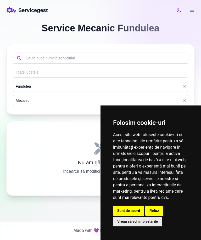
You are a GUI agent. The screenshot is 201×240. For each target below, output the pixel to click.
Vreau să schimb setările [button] (137, 221)
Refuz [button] (154, 211)
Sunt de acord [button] (128, 211)
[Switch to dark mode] (179, 10)
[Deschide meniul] (192, 10)
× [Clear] (184, 86)
